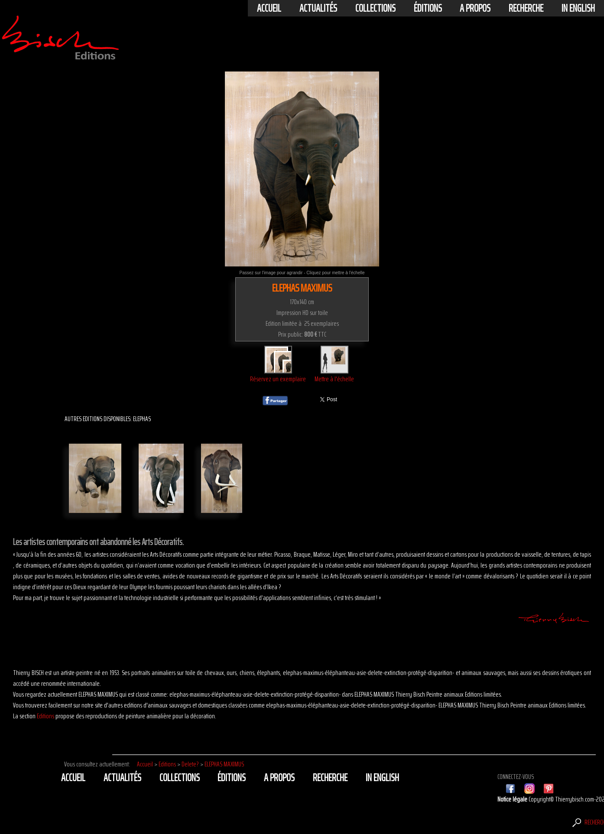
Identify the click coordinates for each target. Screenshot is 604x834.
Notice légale (513, 799)
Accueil (269, 8)
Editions (45, 716)
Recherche (526, 8)
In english (578, 8)
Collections (375, 8)
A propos (475, 8)
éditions (428, 8)
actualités (318, 8)
